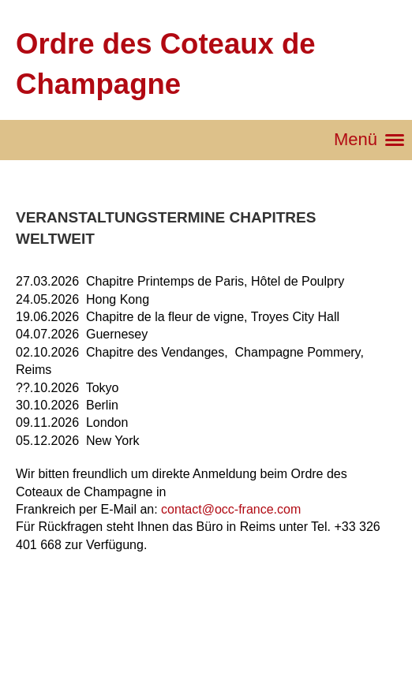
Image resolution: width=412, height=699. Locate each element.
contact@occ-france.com (231, 509)
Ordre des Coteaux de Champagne (166, 64)
